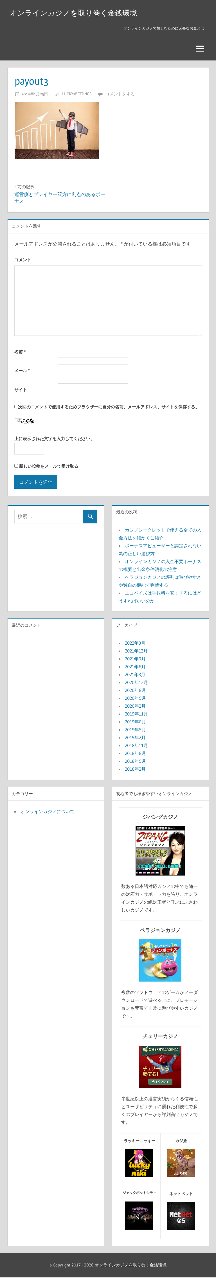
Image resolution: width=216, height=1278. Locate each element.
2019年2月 (135, 738)
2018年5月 (135, 762)
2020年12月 (136, 683)
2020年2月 (135, 707)
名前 (20, 352)
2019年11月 (136, 714)
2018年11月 (136, 746)
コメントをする (120, 94)
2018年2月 (135, 770)
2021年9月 (135, 659)
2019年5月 (135, 730)
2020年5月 (135, 699)
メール (22, 371)
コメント (22, 260)
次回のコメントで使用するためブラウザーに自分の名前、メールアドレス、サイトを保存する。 (108, 407)
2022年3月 (135, 644)
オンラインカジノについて (48, 812)
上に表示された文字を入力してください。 (54, 439)
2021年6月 (135, 667)
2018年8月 (135, 754)
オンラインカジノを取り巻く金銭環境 (78, 12)
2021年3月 (135, 675)
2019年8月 (135, 722)
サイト (20, 390)
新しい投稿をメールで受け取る (48, 466)
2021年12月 (136, 651)
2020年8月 (135, 691)
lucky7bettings (76, 94)
